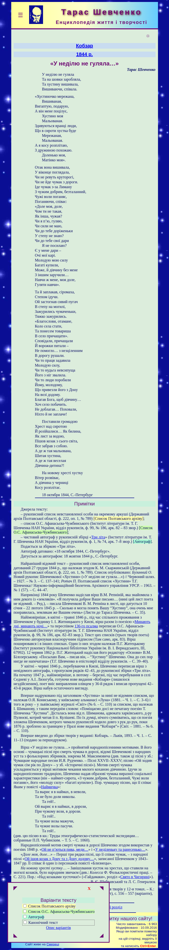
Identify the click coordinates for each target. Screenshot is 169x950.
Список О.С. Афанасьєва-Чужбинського (59, 911)
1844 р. (84, 54)
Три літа (98, 537)
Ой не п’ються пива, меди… (65, 849)
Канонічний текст (43, 922)
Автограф (33, 917)
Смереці (52, 944)
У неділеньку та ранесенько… (120, 849)
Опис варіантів (58, 928)
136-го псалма (86, 626)
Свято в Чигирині (134, 877)
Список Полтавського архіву (49, 906)
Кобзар (84, 45)
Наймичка (49, 787)
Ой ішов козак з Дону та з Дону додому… (59, 859)
